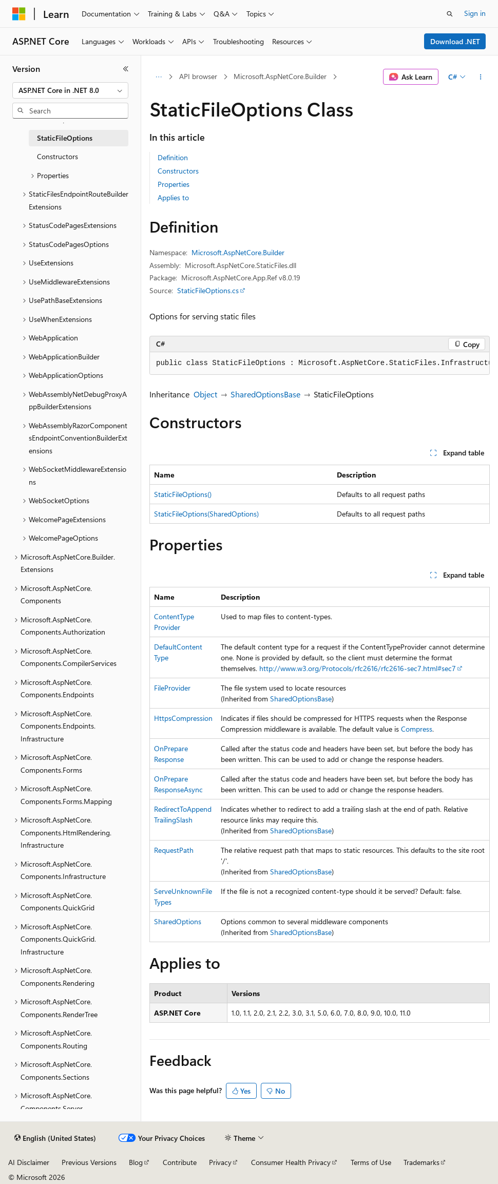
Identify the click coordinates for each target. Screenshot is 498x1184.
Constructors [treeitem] (57, 156)
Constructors (178, 171)
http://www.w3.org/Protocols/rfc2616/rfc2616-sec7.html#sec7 (357, 668)
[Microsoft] (19, 14)
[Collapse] (126, 69)
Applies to (173, 197)
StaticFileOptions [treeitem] (64, 138)
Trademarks (421, 1162)
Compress (416, 729)
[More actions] (481, 77)
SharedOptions (177, 921)
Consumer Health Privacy (291, 1162)
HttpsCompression (183, 718)
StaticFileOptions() (183, 494)
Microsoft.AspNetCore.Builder (280, 76)
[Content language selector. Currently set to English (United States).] (55, 1138)
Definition (173, 157)
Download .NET (455, 41)
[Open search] (449, 14)
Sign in (475, 13)
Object (205, 394)
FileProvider (172, 688)
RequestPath (174, 850)
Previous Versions (89, 1162)
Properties (173, 184)
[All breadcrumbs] (158, 77)
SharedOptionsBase (265, 394)
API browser (198, 76)
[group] (319, 363)
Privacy (220, 1162)
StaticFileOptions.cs (208, 290)
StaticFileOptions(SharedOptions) (206, 514)
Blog (136, 1162)
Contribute (180, 1162)
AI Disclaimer (28, 1162)
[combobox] (70, 90)
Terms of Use (371, 1162)
